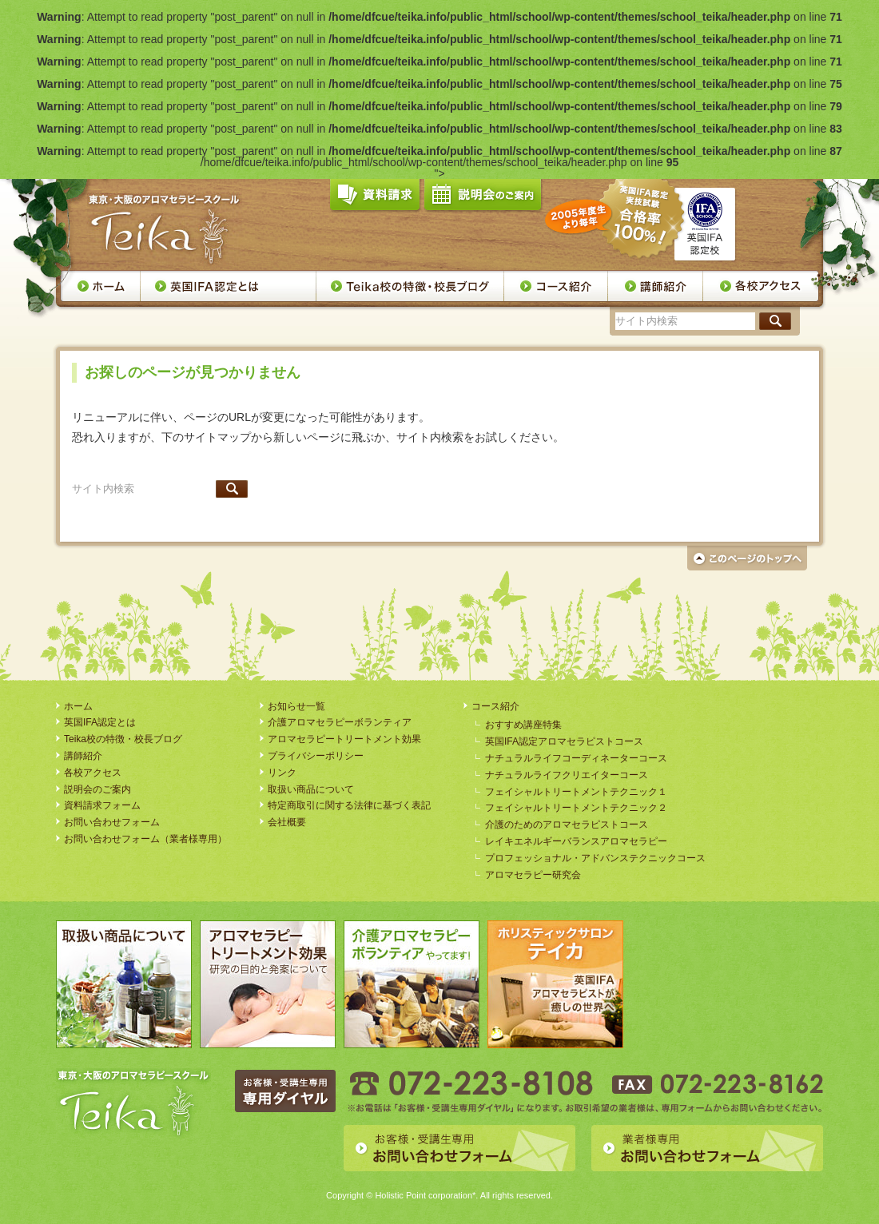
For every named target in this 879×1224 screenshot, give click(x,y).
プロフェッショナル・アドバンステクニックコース (595, 858)
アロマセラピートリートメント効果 (344, 739)
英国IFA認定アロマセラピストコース (564, 741)
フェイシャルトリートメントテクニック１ (576, 791)
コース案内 (556, 286)
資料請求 (375, 198)
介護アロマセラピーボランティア (340, 722)
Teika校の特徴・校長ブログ (410, 286)
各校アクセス (761, 286)
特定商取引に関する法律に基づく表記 (349, 805)
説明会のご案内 (482, 198)
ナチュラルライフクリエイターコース (566, 775)
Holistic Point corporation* (425, 1195)
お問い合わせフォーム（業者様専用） (145, 838)
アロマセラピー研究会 (533, 874)
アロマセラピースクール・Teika (164, 229)
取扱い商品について (311, 789)
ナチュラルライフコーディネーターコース (576, 758)
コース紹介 (495, 706)
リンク (282, 772)
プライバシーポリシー (316, 755)
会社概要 (287, 822)
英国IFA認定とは (228, 286)
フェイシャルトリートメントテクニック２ (576, 807)
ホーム (100, 286)
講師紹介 (655, 286)
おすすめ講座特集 (523, 724)
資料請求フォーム (102, 805)
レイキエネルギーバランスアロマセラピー (576, 841)
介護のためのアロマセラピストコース (566, 824)
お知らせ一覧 (296, 706)
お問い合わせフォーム (112, 822)
